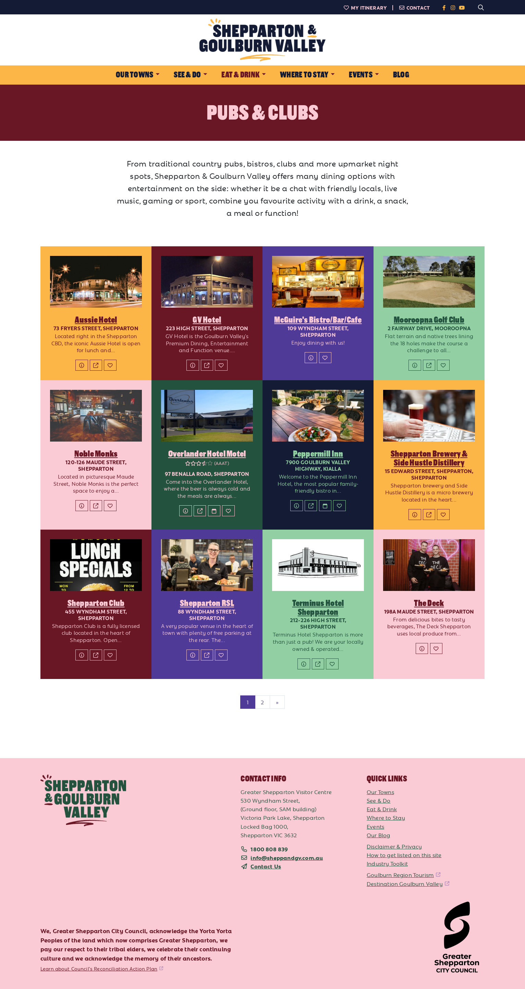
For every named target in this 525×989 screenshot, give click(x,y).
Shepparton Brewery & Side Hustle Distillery (429, 458)
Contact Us (266, 866)
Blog (401, 75)
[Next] (277, 702)
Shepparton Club (96, 603)
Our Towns (380, 791)
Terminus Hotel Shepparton (318, 608)
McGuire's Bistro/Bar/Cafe (318, 319)
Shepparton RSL (207, 603)
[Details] (81, 365)
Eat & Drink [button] (240, 75)
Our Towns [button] (134, 75)
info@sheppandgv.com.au (287, 857)
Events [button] (360, 75)
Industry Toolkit (387, 863)
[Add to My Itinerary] (110, 365)
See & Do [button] (187, 75)
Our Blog (378, 835)
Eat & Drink (382, 809)
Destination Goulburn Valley (405, 883)
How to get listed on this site (404, 854)
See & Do (378, 800)
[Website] (96, 365)
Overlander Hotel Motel (207, 453)
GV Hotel (207, 319)
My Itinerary (365, 7)
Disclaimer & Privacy (394, 846)
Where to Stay (386, 817)
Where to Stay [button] (304, 75)
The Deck (429, 603)
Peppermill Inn (318, 453)
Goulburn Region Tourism (400, 874)
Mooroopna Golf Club (429, 319)
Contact (414, 7)
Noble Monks (96, 453)
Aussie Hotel (96, 319)
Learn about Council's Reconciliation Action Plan (98, 968)
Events (375, 826)
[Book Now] (214, 510)
